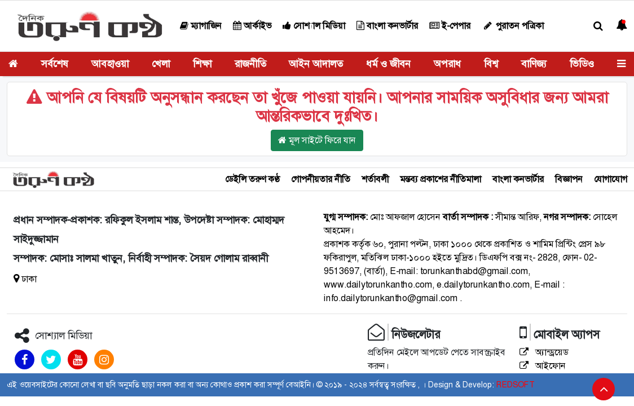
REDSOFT (515, 384)
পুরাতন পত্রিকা (513, 26)
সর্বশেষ (54, 63)
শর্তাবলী (375, 179)
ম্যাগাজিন (201, 26)
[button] (598, 26)
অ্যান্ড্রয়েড (544, 352)
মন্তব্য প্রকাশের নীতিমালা (440, 179)
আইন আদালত (316, 63)
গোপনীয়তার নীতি (320, 179)
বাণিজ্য (534, 63)
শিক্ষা (202, 63)
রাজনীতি (250, 63)
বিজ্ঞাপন (569, 179)
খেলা (161, 63)
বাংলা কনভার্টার (387, 26)
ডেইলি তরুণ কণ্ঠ (252, 179)
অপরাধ (447, 63)
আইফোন (542, 366)
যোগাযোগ (610, 179)
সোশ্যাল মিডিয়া (314, 26)
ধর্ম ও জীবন (388, 63)
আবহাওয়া (110, 63)
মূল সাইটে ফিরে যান (317, 140)
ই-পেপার (449, 26)
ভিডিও (582, 63)
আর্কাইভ (252, 26)
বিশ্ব (491, 63)
